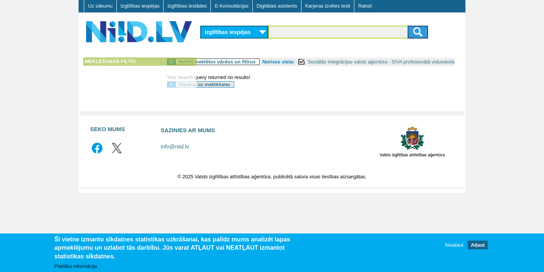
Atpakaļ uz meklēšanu (240, 93)
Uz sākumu (100, 6)
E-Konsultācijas (232, 6)
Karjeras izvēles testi (327, 6)
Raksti (365, 6)
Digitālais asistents (277, 6)
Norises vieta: (314, 62)
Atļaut (478, 245)
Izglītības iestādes (187, 6)
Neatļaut (454, 245)
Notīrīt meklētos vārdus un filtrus (252, 62)
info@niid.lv (175, 155)
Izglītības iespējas (140, 6)
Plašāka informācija (75, 266)
